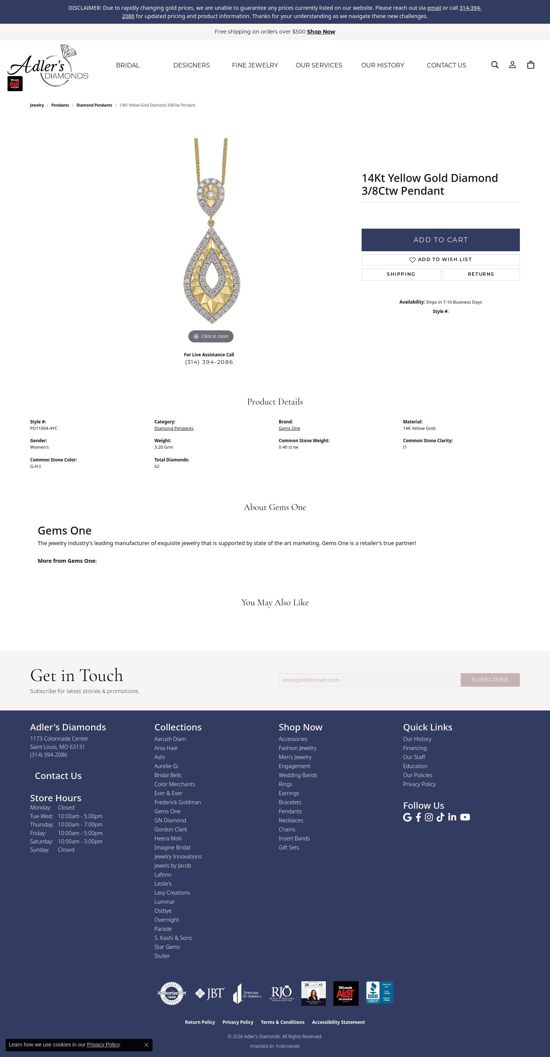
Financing (415, 748)
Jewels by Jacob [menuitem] (172, 865)
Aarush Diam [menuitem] (170, 738)
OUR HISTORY (382, 65)
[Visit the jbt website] (210, 993)
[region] (211, 232)
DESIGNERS (191, 65)
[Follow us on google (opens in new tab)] (407, 817)
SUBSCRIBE (490, 679)
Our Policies (417, 775)
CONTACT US (446, 65)
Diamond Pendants (94, 105)
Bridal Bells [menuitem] (168, 775)
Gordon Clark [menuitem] (170, 829)
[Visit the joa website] (247, 993)
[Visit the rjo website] (281, 993)
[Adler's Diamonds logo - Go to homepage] (48, 65)
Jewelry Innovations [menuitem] (178, 856)
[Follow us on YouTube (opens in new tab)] (465, 817)
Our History (417, 738)
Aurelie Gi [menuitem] (166, 766)
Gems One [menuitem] (167, 811)
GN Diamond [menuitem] (170, 820)
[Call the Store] (48, 754)
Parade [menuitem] (163, 928)
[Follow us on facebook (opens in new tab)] (418, 817)
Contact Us (57, 775)
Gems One (289, 428)
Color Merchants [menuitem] (174, 784)
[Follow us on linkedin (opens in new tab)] (452, 817)
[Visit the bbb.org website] (379, 993)
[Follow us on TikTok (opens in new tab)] (441, 817)
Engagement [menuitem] (294, 766)
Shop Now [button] (321, 31)
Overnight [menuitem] (166, 919)
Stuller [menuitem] (162, 955)
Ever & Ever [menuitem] (168, 793)
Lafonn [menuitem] (162, 874)
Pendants (60, 105)
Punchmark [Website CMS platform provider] (288, 1046)
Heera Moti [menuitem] (168, 838)
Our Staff (414, 757)
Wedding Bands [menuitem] (298, 775)
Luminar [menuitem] (164, 901)
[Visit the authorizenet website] (172, 993)
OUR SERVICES (319, 65)
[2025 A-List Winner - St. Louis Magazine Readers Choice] (346, 993)
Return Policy (200, 1022)
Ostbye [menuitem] (163, 910)
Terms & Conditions (283, 1022)
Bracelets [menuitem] (290, 802)
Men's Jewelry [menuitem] (295, 757)
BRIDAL (127, 65)
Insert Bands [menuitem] (294, 838)
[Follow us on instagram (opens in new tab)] (429, 817)
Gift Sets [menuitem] (289, 847)
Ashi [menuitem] (159, 757)
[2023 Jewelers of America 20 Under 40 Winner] (313, 993)
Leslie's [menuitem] (163, 883)
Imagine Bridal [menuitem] (172, 847)
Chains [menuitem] (287, 829)
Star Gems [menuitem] (167, 946)
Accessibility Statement (338, 1022)
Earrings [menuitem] (289, 793)
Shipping (401, 274)
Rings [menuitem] (285, 784)
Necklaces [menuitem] (291, 820)
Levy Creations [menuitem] (172, 892)
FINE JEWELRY (255, 65)
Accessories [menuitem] (293, 738)
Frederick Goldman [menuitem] (177, 802)
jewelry (37, 105)
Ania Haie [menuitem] (166, 748)
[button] (495, 65)
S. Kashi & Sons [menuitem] (173, 937)
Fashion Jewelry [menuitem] (297, 748)
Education (415, 766)
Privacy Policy (419, 784)
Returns (481, 274)
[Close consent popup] (146, 1045)
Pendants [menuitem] (290, 811)
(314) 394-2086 (209, 362)
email (434, 7)
